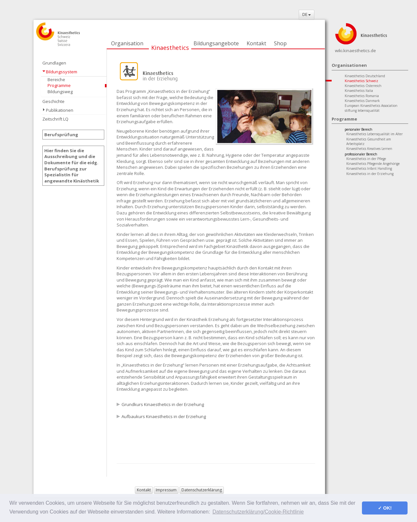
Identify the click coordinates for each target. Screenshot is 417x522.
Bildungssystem (61, 72)
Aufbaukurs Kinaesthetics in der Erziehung (164, 416)
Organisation (127, 43)
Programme (59, 85)
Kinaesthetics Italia (359, 90)
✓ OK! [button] (385, 508)
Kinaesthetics (170, 47)
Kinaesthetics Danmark (362, 100)
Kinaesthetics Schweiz (361, 81)
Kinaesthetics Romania (362, 96)
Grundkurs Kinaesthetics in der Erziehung (163, 404)
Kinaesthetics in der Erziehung (370, 173)
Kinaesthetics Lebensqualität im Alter (374, 134)
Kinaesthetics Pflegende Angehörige (373, 163)
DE (306, 14)
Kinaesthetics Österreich (363, 85)
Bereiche (56, 79)
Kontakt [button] (144, 490)
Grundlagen (54, 63)
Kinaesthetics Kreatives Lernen (369, 148)
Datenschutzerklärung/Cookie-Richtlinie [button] (258, 512)
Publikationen (59, 110)
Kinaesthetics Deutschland (365, 76)
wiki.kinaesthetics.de (355, 50)
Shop (280, 43)
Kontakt (256, 43)
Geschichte (53, 101)
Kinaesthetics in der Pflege (366, 158)
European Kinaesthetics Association (371, 105)
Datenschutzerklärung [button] (201, 490)
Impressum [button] (166, 490)
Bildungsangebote (216, 43)
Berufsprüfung (61, 135)
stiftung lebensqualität (362, 110)
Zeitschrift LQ (55, 119)
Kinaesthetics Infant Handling (369, 168)
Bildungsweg (60, 91)
